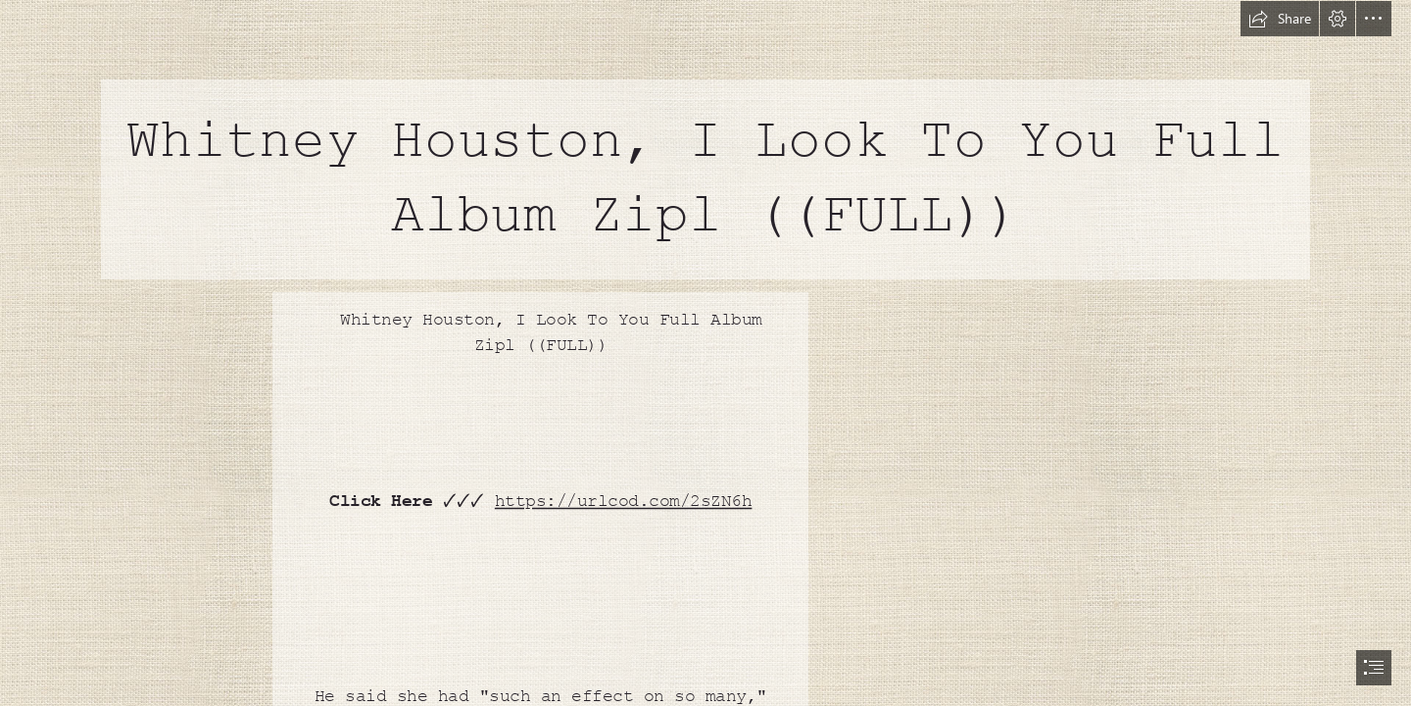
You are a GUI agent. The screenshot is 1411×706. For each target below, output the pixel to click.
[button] (1280, 18)
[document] (705, 353)
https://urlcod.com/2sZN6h (623, 501)
